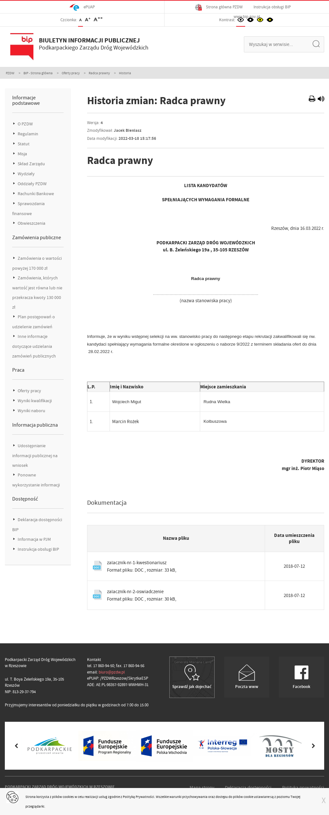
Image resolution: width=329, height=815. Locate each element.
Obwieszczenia (31, 223)
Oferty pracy (71, 73)
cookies (68, 796)
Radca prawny (99, 73)
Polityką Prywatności (138, 796)
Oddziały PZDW (32, 183)
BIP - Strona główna (38, 73)
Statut (23, 144)
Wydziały (26, 174)
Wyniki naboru (31, 410)
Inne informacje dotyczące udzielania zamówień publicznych (34, 346)
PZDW (10, 73)
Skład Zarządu (31, 164)
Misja (22, 154)
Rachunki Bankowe (35, 193)
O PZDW (25, 124)
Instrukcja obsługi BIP (272, 7)
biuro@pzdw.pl (112, 672)
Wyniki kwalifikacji (34, 400)
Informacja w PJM (34, 539)
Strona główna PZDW (219, 7)
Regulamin (27, 134)
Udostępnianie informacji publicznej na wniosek (35, 455)
